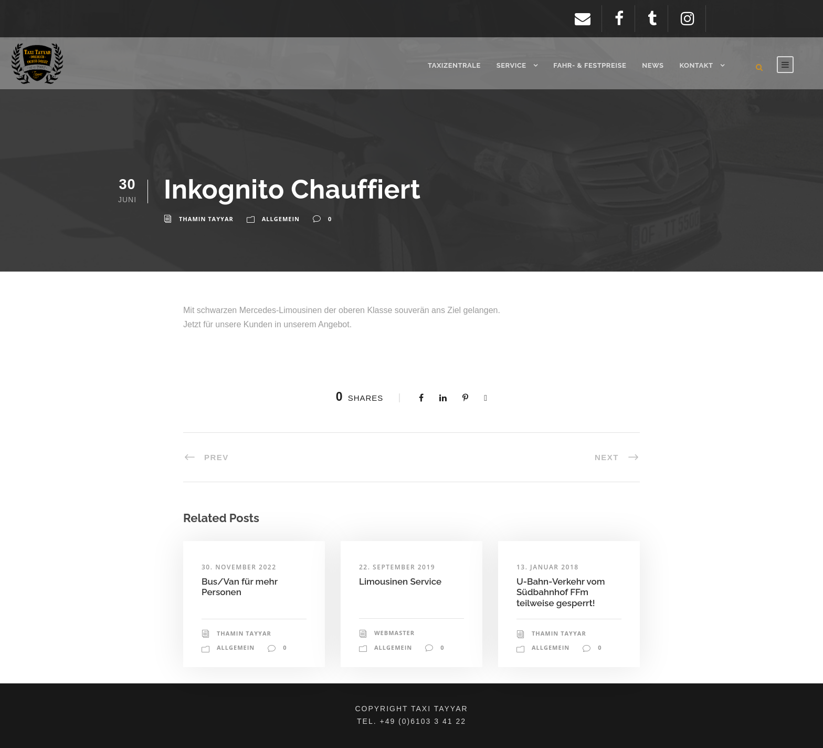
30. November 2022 (239, 567)
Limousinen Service (400, 581)
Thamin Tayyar (206, 219)
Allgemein (281, 219)
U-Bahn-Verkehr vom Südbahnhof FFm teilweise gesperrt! (560, 592)
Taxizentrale (454, 65)
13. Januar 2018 (547, 567)
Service (511, 65)
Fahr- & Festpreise (589, 65)
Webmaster (394, 633)
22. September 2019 (397, 567)
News (652, 65)
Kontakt (696, 65)
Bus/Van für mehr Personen (240, 586)
